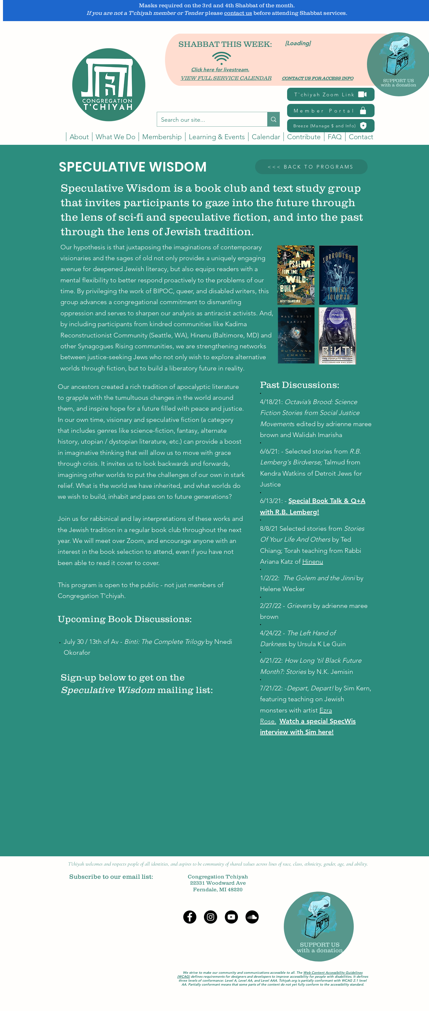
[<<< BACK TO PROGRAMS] (311, 166)
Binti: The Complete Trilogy (164, 642)
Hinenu (200, 335)
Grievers (299, 606)
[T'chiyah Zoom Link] (331, 94)
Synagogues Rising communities (125, 346)
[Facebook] (189, 917)
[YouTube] (231, 917)
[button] (265, 136)
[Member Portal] (331, 110)
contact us (238, 13)
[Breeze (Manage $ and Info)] (331, 125)
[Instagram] (210, 917)
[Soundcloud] (252, 917)
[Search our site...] (207, 120)
